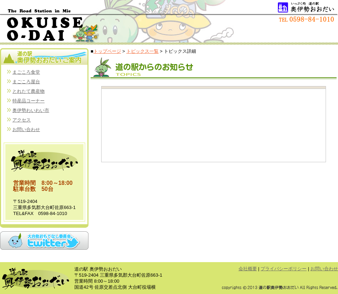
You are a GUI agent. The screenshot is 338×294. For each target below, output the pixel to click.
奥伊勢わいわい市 (30, 110)
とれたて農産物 (28, 91)
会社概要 (248, 268)
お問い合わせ (26, 129)
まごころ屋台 (26, 81)
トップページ (107, 51)
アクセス (21, 120)
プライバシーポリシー (283, 268)
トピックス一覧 (142, 51)
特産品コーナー (28, 100)
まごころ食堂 (26, 72)
